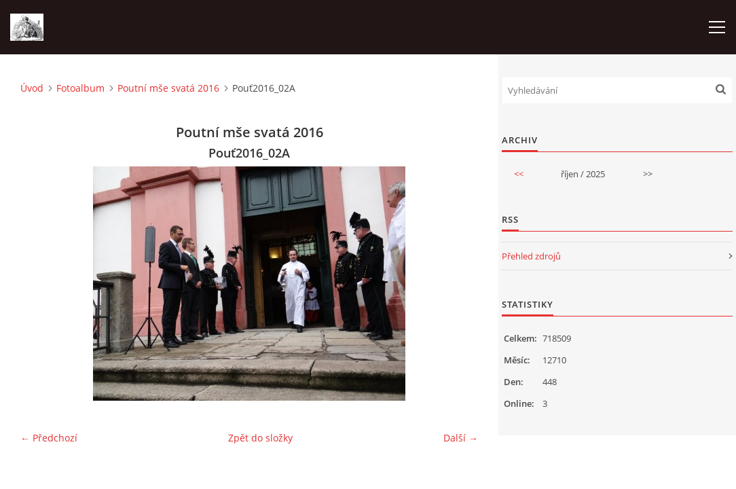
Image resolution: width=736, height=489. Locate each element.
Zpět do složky (260, 437)
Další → (460, 437)
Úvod (31, 88)
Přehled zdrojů (531, 256)
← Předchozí (48, 437)
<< (518, 174)
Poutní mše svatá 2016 (168, 88)
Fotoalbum (80, 88)
